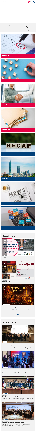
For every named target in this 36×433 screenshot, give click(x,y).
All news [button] (18, 428)
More (18, 314)
